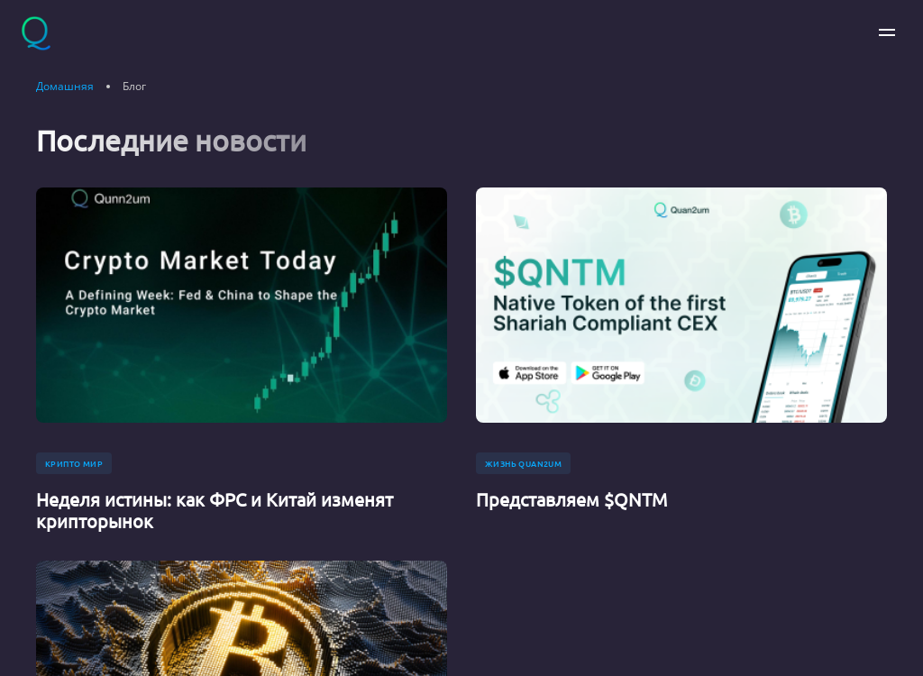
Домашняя (65, 86)
